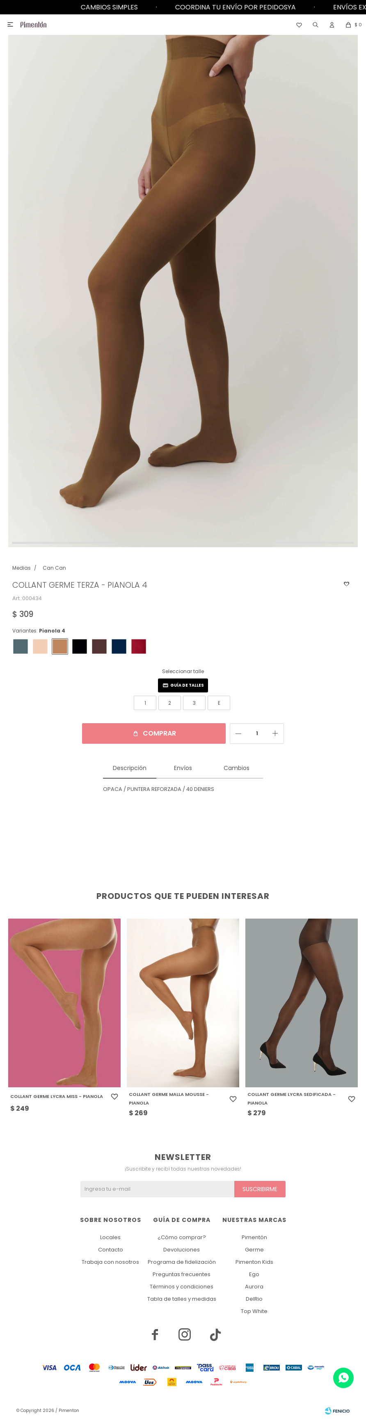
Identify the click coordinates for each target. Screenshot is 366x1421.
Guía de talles (187, 685)
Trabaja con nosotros (110, 1262)
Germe (254, 1250)
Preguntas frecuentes (181, 1274)
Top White (254, 1311)
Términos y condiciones (181, 1286)
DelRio (254, 1299)
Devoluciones (181, 1250)
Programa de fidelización (182, 1262)
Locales (110, 1237)
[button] (315, 24)
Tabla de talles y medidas (181, 1299)
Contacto (110, 1250)
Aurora (254, 1286)
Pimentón (254, 1237)
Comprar (159, 733)
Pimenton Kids (254, 1262)
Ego (254, 1274)
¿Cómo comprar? (182, 1237)
